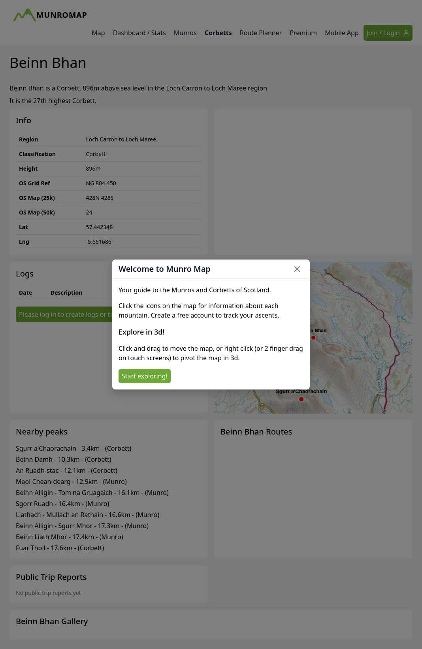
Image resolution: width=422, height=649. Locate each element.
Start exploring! (145, 376)
